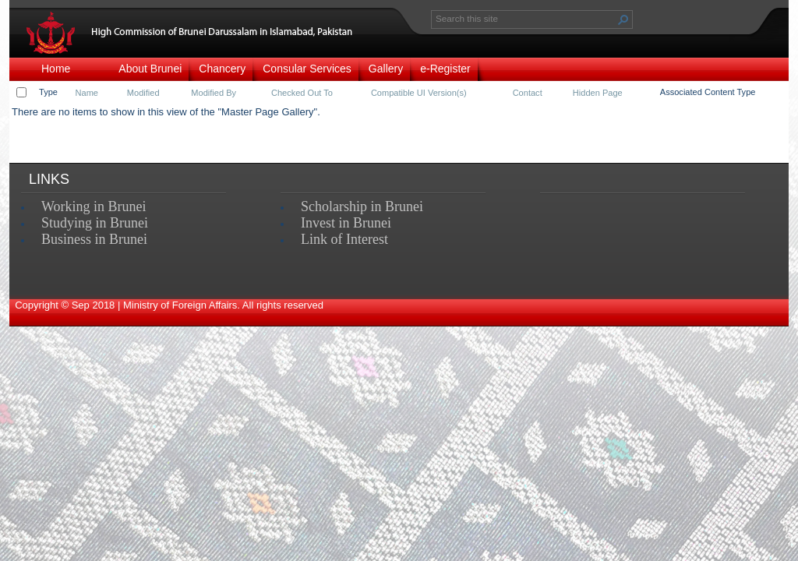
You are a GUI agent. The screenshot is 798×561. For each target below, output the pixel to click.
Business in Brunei (94, 239)
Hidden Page (598, 92)
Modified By (213, 92)
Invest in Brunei (346, 223)
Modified (143, 92)
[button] (623, 19)
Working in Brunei (94, 206)
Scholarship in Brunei (362, 206)
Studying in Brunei (94, 223)
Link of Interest (344, 239)
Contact (527, 92)
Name (87, 92)
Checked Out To (302, 92)
